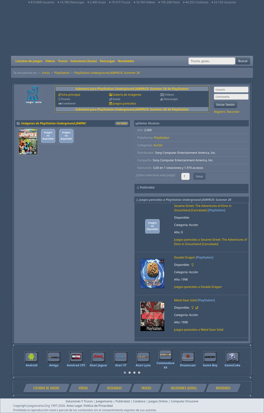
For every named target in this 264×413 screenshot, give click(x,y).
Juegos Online (158, 401)
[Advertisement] (132, 30)
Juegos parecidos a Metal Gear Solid (198, 330)
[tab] (125, 372)
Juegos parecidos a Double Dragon (198, 287)
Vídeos (50, 61)
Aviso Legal (74, 406)
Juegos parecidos (124, 103)
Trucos (62, 61)
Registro (219, 112)
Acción (157, 145)
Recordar (233, 112)
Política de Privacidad (98, 406)
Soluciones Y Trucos (79, 401)
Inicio (46, 73)
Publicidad (122, 401)
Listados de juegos (28, 61)
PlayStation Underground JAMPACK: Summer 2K (107, 73)
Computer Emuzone (184, 401)
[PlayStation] (216, 210)
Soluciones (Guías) (83, 61)
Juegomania (104, 401)
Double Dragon (184, 257)
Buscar (243, 61)
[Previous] (17, 360)
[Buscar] (211, 61)
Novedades (126, 61)
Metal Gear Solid (185, 300)
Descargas (107, 61)
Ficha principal (70, 95)
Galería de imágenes (127, 95)
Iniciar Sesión (225, 105)
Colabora (139, 401)
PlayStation (62, 73)
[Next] (246, 360)
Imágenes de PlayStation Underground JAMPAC (53, 123)
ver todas (122, 123)
